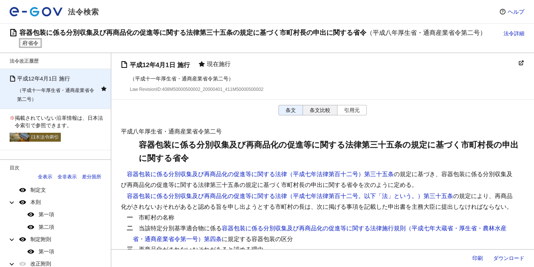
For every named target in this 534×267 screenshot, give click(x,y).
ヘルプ (516, 12)
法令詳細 (514, 33)
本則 (35, 202)
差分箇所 (91, 176)
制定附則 (40, 239)
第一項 (46, 214)
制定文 (38, 190)
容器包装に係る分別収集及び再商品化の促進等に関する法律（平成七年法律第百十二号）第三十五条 (260, 174)
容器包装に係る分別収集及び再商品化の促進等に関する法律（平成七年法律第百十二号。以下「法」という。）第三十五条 (290, 196)
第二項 (46, 227)
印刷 (477, 258)
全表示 (45, 176)
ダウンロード (508, 258)
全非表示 (67, 176)
